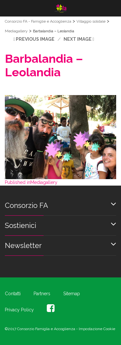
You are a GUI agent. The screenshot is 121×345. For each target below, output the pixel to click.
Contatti (13, 293)
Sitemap (71, 293)
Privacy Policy (19, 309)
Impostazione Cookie (97, 329)
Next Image (78, 39)
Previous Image (35, 39)
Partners (42, 293)
